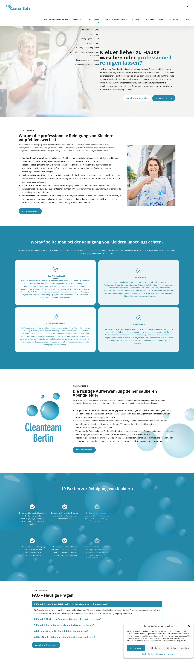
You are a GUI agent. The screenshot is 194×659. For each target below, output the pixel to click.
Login (186, 19)
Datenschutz (160, 654)
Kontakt (136, 19)
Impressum (170, 654)
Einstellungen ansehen (178, 648)
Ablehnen (155, 648)
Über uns (78, 19)
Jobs (161, 19)
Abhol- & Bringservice (115, 19)
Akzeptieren (135, 648)
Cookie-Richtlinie (148, 654)
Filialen (150, 19)
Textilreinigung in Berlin (55, 19)
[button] (188, 626)
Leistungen (93, 19)
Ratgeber (173, 19)
